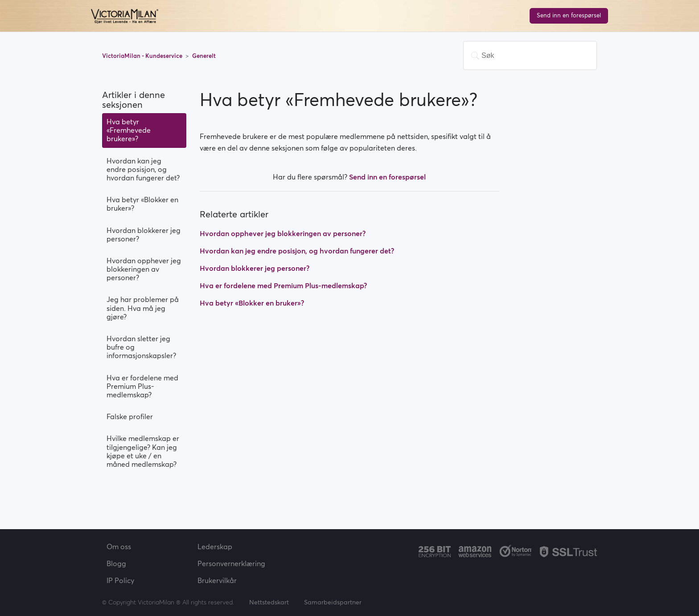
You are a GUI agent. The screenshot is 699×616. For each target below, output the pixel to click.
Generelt (204, 56)
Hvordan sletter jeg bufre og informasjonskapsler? (141, 347)
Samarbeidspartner (333, 602)
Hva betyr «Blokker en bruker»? (142, 203)
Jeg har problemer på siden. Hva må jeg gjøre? (143, 308)
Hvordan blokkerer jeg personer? (144, 234)
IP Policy (120, 580)
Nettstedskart (269, 602)
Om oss (119, 546)
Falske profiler (130, 416)
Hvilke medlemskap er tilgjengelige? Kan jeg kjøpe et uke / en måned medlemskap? (143, 451)
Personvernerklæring (231, 563)
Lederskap (214, 546)
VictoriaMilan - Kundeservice (143, 56)
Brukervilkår (217, 580)
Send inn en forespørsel (569, 15)
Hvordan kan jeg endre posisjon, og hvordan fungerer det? (143, 169)
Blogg (116, 563)
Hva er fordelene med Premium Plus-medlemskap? (142, 386)
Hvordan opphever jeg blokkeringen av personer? (144, 269)
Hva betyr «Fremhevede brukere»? (129, 130)
